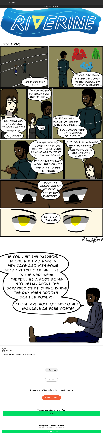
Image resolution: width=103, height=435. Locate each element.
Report (51, 380)
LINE (37, 363)
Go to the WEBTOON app (51, 431)
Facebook (44, 363)
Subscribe (52, 370)
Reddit (66, 363)
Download (51, 414)
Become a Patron (51, 398)
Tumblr (59, 363)
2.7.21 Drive (10, 2)
